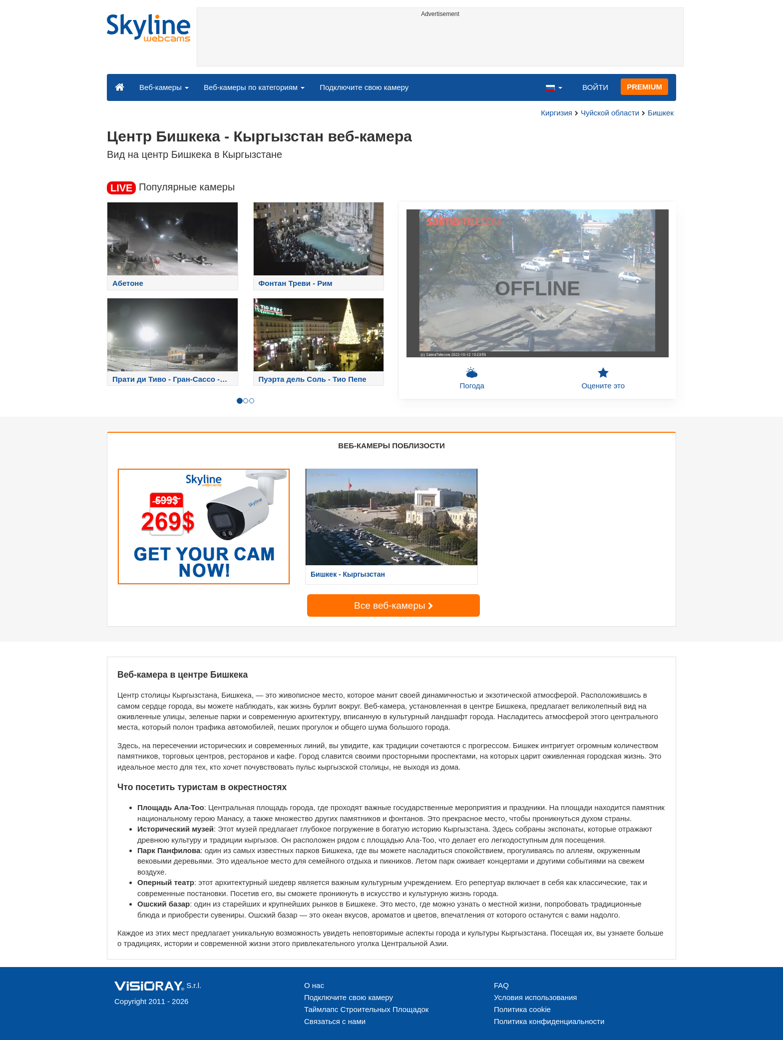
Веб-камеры (164, 87)
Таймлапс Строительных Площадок (366, 1009)
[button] (554, 86)
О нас (314, 985)
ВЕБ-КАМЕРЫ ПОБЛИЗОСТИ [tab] (391, 445)
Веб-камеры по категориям (254, 87)
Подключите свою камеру (364, 87)
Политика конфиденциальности (549, 1021)
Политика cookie (522, 1009)
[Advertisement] (440, 43)
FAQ (501, 985)
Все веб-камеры (393, 605)
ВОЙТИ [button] (595, 87)
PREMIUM (644, 86)
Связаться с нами (335, 1021)
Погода (472, 378)
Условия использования (535, 997)
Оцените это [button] (603, 378)
